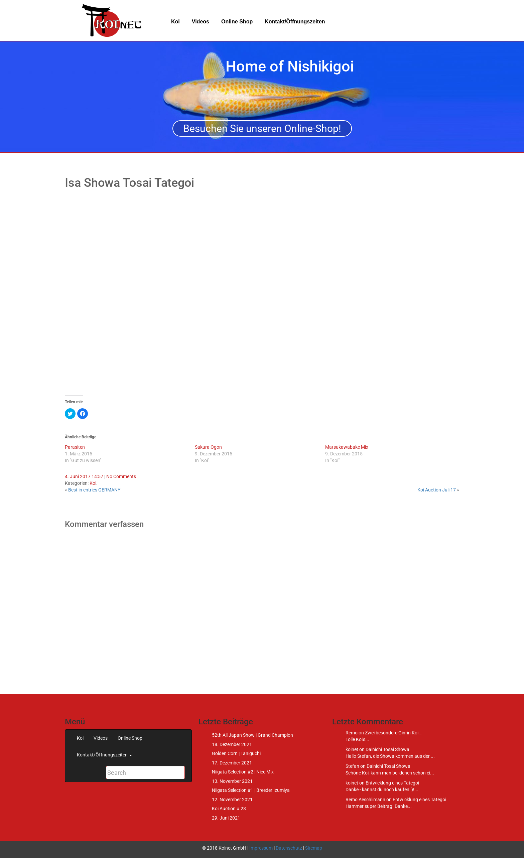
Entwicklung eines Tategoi (392, 782)
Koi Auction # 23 (229, 808)
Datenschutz (289, 848)
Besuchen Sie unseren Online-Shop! (262, 128)
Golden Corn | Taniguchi (236, 753)
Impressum (261, 848)
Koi (175, 21)
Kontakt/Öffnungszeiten (295, 21)
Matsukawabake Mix (346, 447)
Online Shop (237, 21)
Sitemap (313, 848)
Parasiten (75, 447)
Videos (200, 21)
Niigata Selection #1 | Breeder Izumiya (251, 790)
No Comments (121, 476)
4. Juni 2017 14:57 (84, 476)
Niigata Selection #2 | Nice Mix (243, 771)
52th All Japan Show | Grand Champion (252, 735)
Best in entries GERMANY (94, 489)
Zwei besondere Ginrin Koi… (393, 732)
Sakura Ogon (208, 447)
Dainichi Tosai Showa (387, 749)
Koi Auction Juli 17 (436, 489)
